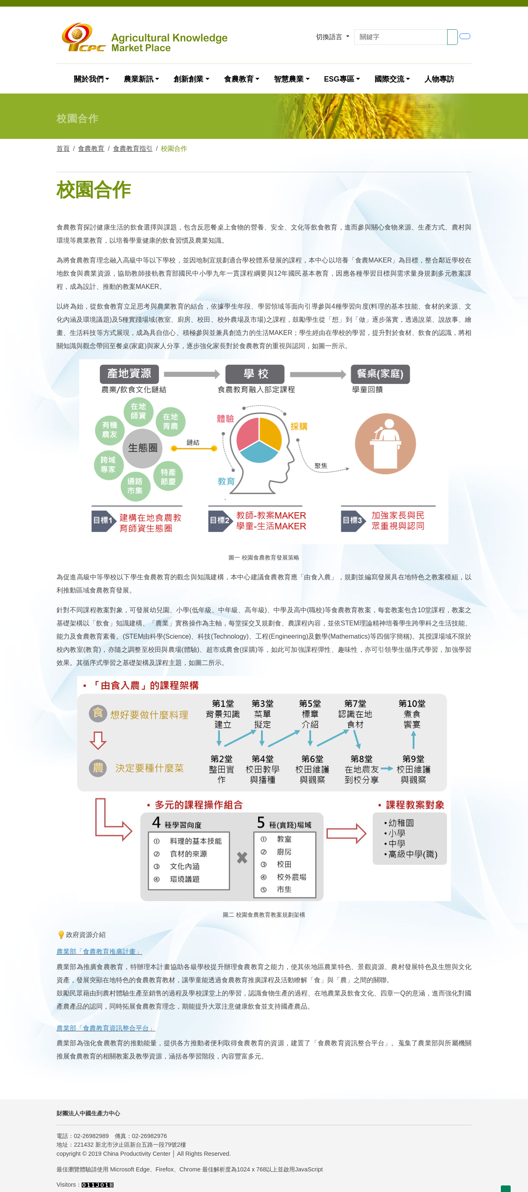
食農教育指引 (133, 148)
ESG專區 (339, 79)
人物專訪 (439, 79)
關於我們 (89, 79)
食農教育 (239, 79)
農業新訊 (138, 79)
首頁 (63, 148)
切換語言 (330, 36)
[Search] (401, 37)
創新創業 (188, 79)
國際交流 (389, 79)
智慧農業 (289, 79)
